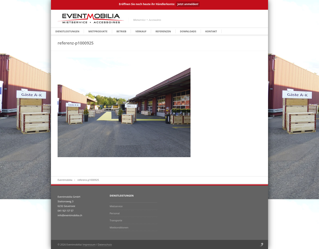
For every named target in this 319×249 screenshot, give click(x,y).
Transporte (116, 220)
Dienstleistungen (67, 31)
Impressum (89, 244)
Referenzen (163, 31)
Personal (115, 213)
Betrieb (121, 31)
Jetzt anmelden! (187, 4)
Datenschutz (105, 244)
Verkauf (140, 31)
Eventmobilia (65, 179)
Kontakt (211, 31)
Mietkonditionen (119, 227)
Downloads (188, 31)
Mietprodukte (97, 31)
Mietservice (116, 206)
